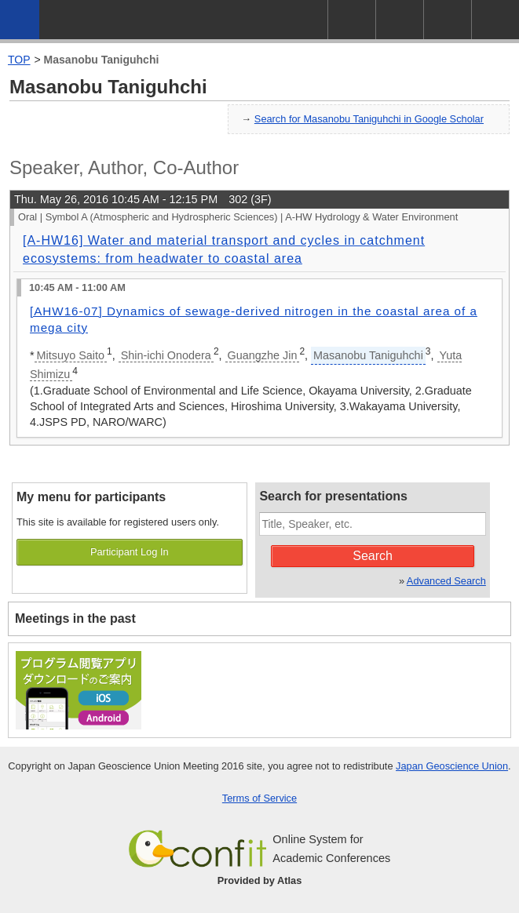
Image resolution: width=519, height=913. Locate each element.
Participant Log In (129, 552)
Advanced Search (446, 581)
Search (373, 555)
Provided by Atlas (259, 880)
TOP (19, 59)
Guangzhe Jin (263, 355)
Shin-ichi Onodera (166, 355)
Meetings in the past (75, 618)
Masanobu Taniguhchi (101, 59)
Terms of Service (259, 798)
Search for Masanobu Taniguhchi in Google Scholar (369, 119)
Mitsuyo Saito (70, 355)
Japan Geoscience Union (452, 766)
